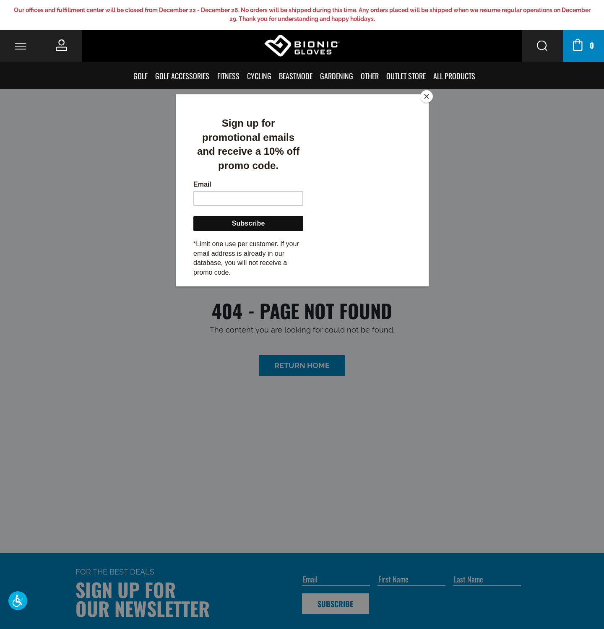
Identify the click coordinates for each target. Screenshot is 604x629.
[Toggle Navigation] (20, 46)
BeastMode (296, 75)
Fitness (229, 75)
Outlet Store (407, 75)
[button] (17, 600)
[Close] (426, 96)
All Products (455, 75)
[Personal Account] (61, 45)
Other (371, 75)
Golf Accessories (183, 75)
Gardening (337, 75)
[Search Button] (542, 46)
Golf (141, 75)
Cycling (260, 75)
